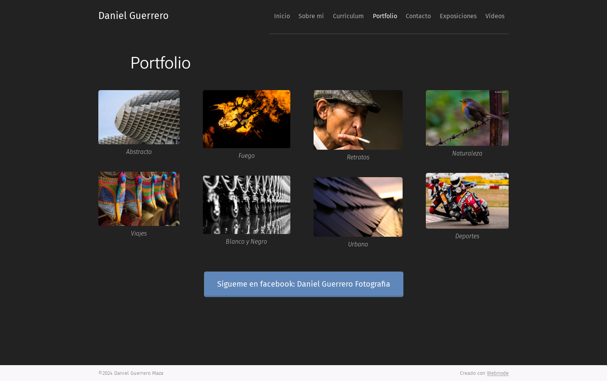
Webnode (498, 373)
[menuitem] (248, 16)
